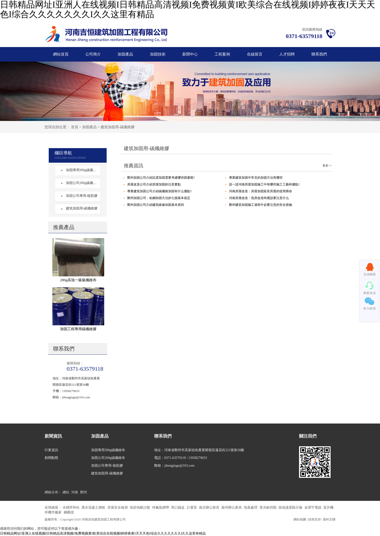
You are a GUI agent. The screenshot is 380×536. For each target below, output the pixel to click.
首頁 (74, 127)
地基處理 (251, 507)
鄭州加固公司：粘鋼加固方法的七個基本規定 (158, 198)
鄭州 (83, 492)
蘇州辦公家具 (232, 507)
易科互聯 (329, 519)
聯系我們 (319, 54)
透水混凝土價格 (93, 507)
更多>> (327, 165)
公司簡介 (93, 54)
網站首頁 (61, 54)
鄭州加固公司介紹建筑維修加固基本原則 (155, 205)
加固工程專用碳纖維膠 (78, 329)
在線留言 (254, 54)
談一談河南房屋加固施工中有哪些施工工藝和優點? (264, 184)
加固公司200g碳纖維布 (81, 183)
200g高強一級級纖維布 (78, 280)
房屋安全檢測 (118, 507)
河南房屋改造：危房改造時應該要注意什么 (259, 198)
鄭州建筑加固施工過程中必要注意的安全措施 (260, 205)
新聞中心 (190, 54)
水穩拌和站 (71, 507)
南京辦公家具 (209, 507)
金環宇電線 (313, 507)
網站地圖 (299, 519)
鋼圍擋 (69, 512)
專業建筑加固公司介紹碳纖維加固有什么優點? (159, 191)
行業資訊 (51, 450)
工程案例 (222, 54)
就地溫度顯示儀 (290, 507)
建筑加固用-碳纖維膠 (118, 127)
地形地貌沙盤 (140, 507)
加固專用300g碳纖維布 (81, 170)
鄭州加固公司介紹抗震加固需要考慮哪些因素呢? (161, 177)
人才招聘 (287, 54)
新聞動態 (51, 458)
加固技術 (158, 54)
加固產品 (125, 54)
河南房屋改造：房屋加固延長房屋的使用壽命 (260, 191)
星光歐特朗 (268, 507)
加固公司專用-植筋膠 (80, 196)
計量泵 (192, 507)
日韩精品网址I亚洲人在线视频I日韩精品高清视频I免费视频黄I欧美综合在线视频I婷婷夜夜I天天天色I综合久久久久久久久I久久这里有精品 (103, 533)
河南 (74, 492)
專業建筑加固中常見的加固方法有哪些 (256, 177)
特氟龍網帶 (161, 507)
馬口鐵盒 (178, 507)
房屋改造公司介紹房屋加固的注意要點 (154, 184)
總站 (66, 492)
